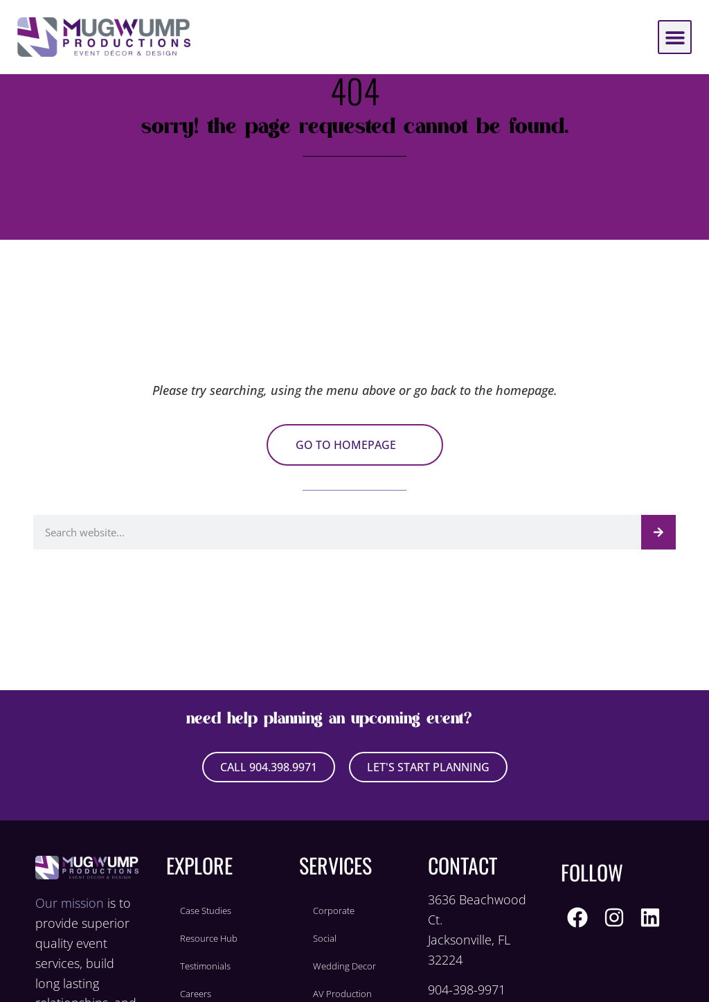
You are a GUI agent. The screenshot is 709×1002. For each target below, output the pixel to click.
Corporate (333, 910)
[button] (675, 37)
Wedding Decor (344, 966)
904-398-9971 (466, 989)
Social (324, 938)
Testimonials (205, 966)
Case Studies (205, 910)
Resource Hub (208, 938)
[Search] (658, 532)
